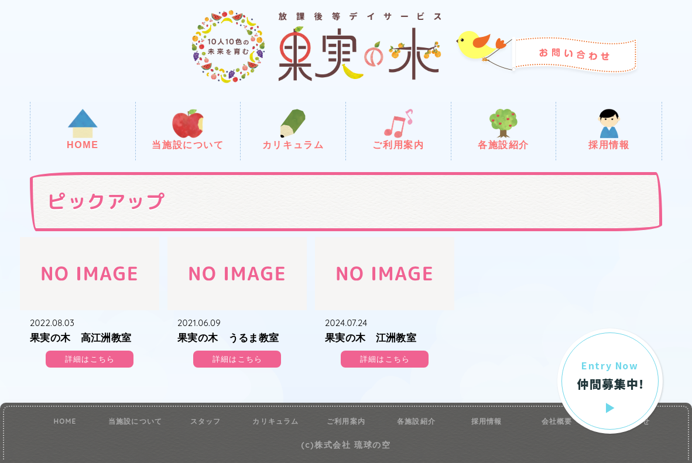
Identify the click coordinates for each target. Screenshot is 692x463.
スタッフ (205, 421)
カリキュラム (293, 129)
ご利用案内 (398, 129)
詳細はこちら (90, 359)
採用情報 (608, 129)
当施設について (188, 129)
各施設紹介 (503, 129)
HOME (82, 129)
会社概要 (557, 421)
